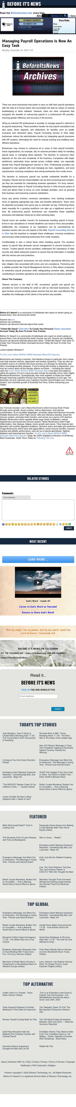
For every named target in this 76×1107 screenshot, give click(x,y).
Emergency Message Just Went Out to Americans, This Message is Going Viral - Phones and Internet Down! (56, 762)
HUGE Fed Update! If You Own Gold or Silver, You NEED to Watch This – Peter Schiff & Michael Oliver (56, 774)
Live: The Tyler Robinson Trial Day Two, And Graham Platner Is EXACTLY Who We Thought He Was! (56, 869)
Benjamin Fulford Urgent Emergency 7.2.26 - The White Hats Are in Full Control (19, 939)
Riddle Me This (46, 1046)
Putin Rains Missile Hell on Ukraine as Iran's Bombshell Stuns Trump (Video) (55, 951)
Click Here (24, 329)
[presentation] (31, 705)
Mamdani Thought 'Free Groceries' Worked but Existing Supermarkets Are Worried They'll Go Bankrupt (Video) (55, 883)
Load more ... (38, 559)
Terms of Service (56, 1062)
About (4, 1062)
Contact (35, 1062)
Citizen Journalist (62, 329)
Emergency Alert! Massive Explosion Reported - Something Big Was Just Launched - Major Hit (19, 774)
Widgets (51, 1065)
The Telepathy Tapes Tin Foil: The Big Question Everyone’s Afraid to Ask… (54, 1009)
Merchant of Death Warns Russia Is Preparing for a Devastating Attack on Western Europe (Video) (20, 964)
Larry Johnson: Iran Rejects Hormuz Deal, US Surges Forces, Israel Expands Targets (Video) (55, 964)
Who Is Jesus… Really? (50, 837)
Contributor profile (24, 29)
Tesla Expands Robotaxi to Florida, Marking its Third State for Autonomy (19, 1008)
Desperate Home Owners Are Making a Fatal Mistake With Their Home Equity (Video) (56, 827)
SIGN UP (25, 689)
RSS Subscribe (39, 1065)
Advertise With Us (16, 1062)
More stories (37, 29)
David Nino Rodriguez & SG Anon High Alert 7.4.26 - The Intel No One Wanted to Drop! (55, 939)
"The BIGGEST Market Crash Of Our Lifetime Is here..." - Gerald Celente (19, 785)
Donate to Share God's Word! (38, 612)
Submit (58, 709)
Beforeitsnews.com (21, 12)
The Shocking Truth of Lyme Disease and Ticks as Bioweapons (19, 838)
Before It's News (24, 3)
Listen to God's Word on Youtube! (38, 606)
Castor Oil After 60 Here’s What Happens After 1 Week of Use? (17, 798)
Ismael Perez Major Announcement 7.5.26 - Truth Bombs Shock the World (55, 927)
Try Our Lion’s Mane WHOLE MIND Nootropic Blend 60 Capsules (30, 355)
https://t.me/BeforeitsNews (14, 657)
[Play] (38, 582)
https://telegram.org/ (36, 653)
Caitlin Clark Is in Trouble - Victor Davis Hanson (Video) (18, 994)
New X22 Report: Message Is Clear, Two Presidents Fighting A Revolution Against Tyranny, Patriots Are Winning (56, 749)
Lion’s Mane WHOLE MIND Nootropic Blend (29, 371)
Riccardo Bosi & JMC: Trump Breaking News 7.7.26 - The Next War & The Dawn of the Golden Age (55, 735)
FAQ (28, 1062)
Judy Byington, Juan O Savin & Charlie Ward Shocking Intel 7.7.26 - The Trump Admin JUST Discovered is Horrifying (19, 736)
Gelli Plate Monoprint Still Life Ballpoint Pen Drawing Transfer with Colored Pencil (19, 1034)
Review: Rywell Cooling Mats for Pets (20, 1019)
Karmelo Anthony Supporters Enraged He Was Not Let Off (16, 1047)
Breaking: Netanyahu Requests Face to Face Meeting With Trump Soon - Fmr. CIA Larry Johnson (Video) (19, 951)
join (13, 320)
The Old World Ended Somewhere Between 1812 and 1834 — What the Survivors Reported (56, 1021)
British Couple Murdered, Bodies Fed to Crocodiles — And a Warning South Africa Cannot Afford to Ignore (56, 786)
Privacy (44, 1062)
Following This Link (45, 438)
